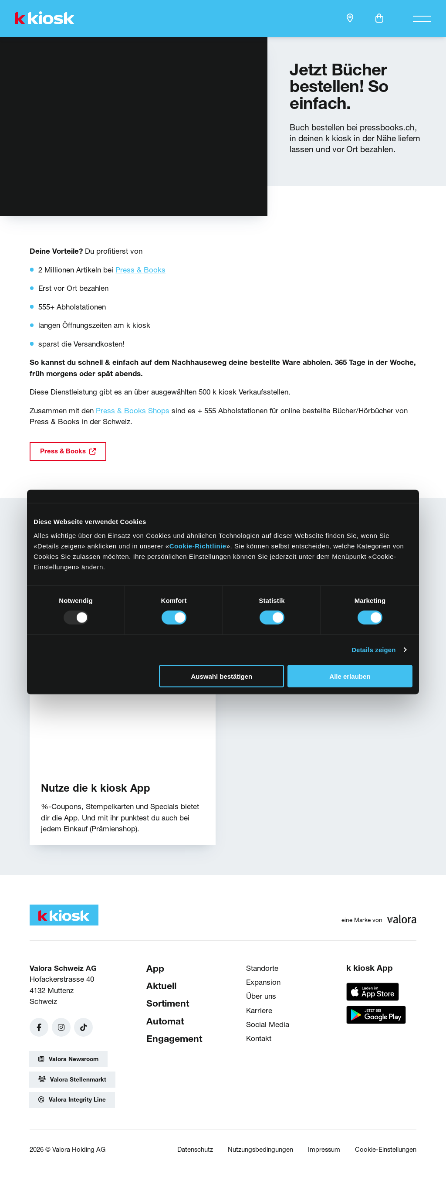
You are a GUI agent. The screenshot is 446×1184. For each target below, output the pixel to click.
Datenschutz (195, 1149)
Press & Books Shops (132, 410)
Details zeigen (373, 649)
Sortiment (167, 1003)
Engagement (174, 1038)
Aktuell (161, 985)
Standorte (262, 968)
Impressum (324, 1149)
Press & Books (140, 269)
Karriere (259, 1010)
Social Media (267, 1024)
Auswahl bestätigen (221, 676)
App (155, 968)
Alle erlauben (349, 676)
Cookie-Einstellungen (385, 1149)
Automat (165, 1021)
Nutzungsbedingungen (260, 1149)
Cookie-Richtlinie (197, 545)
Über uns (261, 995)
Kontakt (258, 1038)
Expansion (263, 982)
